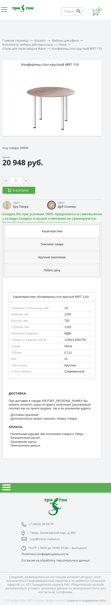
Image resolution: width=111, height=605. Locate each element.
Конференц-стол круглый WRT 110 (77, 49)
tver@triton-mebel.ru (45, 539)
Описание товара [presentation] (52, 244)
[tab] (52, 230)
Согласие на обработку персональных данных (55, 560)
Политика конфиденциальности (44, 554)
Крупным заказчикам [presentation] (52, 257)
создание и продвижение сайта (86, 600)
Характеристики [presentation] (51, 231)
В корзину (21, 191)
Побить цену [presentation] (52, 270)
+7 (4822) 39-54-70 (41, 524)
